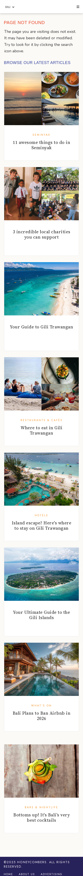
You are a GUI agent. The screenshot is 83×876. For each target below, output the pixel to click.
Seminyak (41, 135)
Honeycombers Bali (41, 7)
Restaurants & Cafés (42, 420)
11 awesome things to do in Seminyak (41, 145)
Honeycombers (32, 862)
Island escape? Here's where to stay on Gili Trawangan (41, 525)
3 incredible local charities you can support (41, 234)
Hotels (41, 515)
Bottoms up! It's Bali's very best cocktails (41, 817)
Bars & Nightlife (41, 807)
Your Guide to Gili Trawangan (41, 327)
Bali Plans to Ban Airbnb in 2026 (42, 716)
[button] (78, 7)
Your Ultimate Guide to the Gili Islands (41, 615)
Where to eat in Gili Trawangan (41, 430)
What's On (41, 706)
